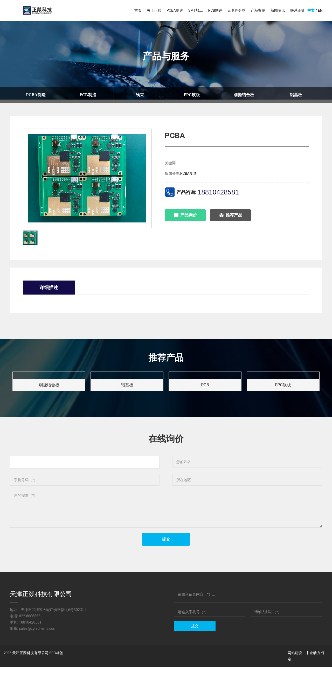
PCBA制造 (36, 95)
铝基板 (296, 95)
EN (320, 10)
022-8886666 (29, 634)
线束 (140, 95)
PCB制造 (88, 95)
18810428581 (218, 192)
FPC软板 (192, 95)
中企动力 (313, 670)
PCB (205, 386)
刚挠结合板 (243, 95)
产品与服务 (166, 56)
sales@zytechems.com (37, 646)
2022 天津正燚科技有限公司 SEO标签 (33, 671)
